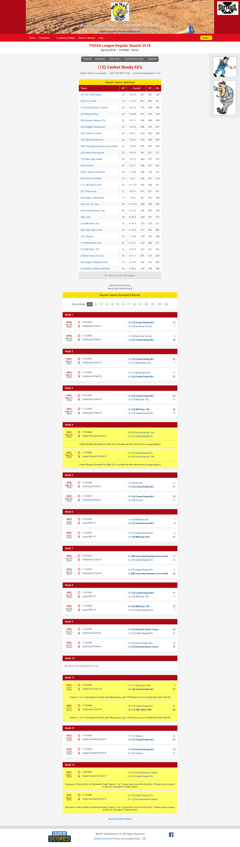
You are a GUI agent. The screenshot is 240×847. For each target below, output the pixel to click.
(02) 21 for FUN (88, 101)
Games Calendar (86, 38)
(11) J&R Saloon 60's (91, 185)
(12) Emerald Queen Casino (94, 107)
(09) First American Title (93, 210)
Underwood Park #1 (92, 486)
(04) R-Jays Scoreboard (93, 172)
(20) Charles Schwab (91, 133)
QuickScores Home (103, 838)
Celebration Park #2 (92, 362)
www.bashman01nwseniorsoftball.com (120, 31)
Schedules (46, 38)
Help (103, 38)
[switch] (143, 838)
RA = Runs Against (127, 276)
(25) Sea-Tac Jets (90, 204)
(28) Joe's (86, 217)
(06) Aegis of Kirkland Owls (94, 262)
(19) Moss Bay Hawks (92, 159)
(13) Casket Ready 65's (92, 139)
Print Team (115, 59)
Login (205, 37)
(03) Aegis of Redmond (92, 197)
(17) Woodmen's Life (91, 243)
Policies (117, 838)
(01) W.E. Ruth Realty (91, 94)
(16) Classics (87, 236)
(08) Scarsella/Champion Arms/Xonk (99, 146)
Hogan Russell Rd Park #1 (94, 436)
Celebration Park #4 (92, 689)
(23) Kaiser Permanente (92, 152)
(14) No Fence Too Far (92, 255)
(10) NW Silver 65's (90, 223)
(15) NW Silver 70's (90, 249)
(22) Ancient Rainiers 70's (93, 120)
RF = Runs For (111, 276)
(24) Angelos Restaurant (93, 127)
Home (32, 38)
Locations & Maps (65, 38)
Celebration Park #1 (92, 326)
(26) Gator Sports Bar (91, 230)
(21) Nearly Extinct (90, 114)
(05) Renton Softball (91, 178)
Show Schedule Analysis (120, 819)
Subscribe (100, 59)
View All (87, 59)
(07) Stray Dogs (88, 191)
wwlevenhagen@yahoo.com (146, 73)
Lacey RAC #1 (89, 523)
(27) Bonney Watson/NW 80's (95, 268)
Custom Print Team (134, 59)
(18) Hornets (87, 165)
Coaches (152, 59)
